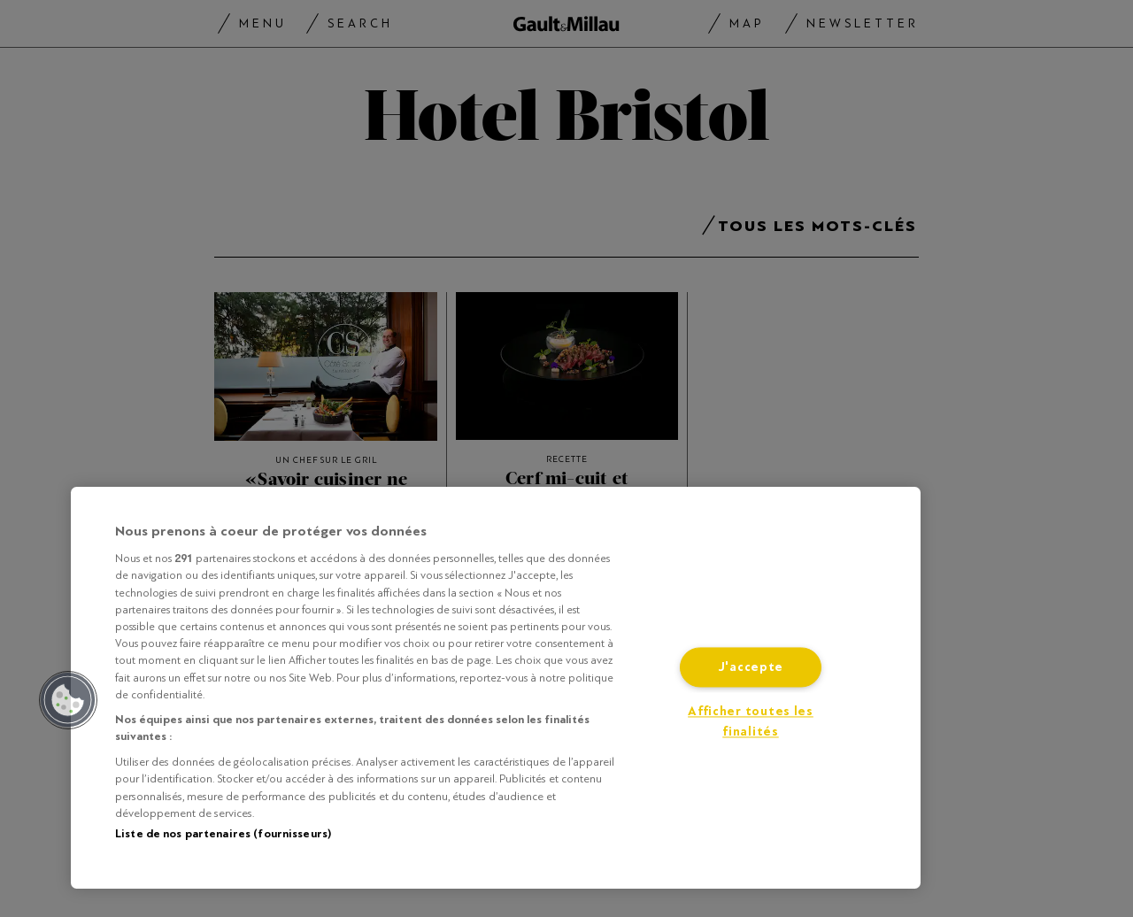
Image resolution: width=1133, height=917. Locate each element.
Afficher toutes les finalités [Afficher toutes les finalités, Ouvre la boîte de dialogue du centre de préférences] (750, 722)
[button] (68, 700)
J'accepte (750, 667)
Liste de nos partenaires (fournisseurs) (223, 834)
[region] (496, 688)
